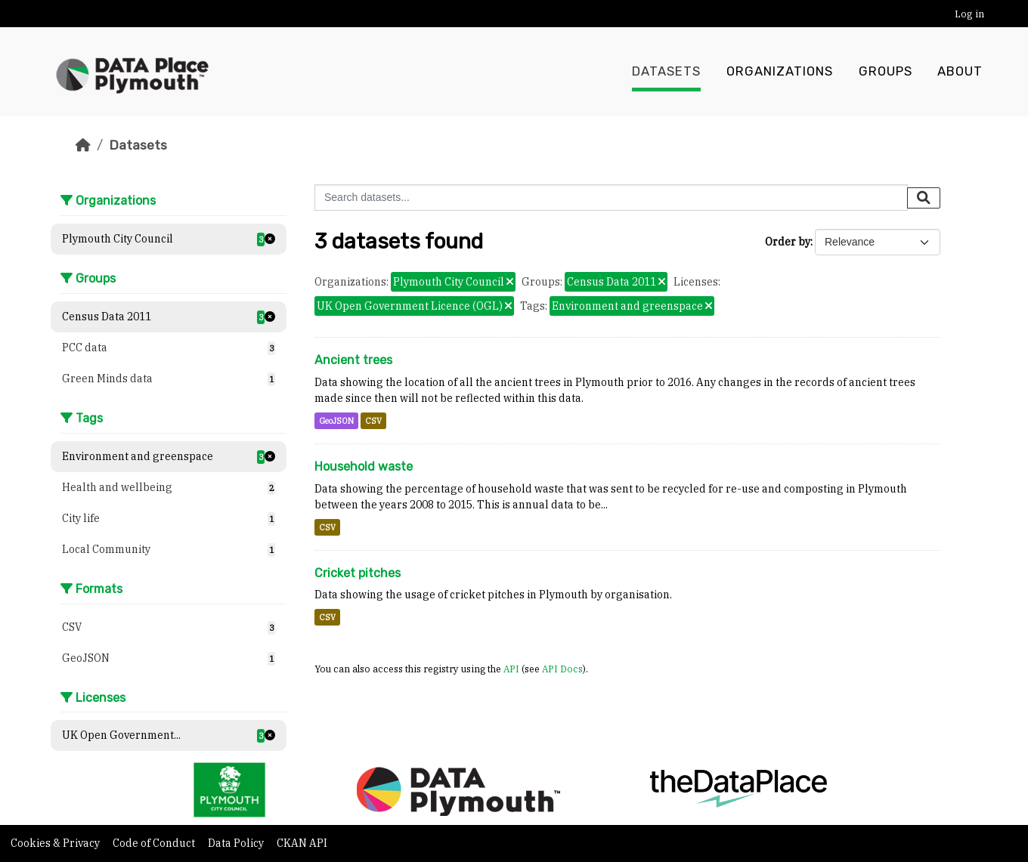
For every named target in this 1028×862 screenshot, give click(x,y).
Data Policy (237, 843)
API (511, 669)
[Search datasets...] (611, 197)
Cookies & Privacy (56, 843)
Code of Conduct (155, 843)
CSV (373, 421)
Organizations (779, 71)
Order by (787, 242)
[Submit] (923, 198)
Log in (969, 14)
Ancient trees (353, 360)
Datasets (666, 71)
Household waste (363, 466)
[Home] (83, 145)
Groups (885, 71)
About (960, 71)
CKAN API (302, 843)
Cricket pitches (357, 573)
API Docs (562, 669)
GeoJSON (336, 421)
